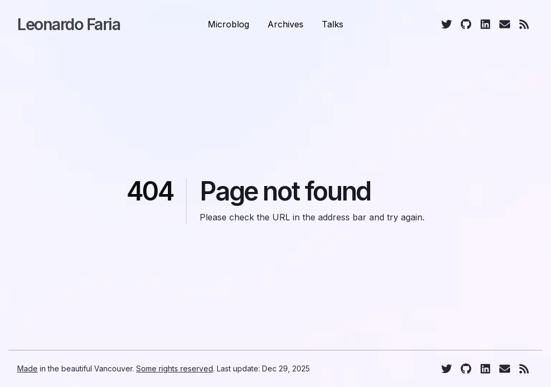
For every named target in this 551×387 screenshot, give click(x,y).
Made (27, 368)
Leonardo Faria (68, 24)
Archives (285, 24)
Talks (332, 24)
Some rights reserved (174, 368)
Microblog (228, 24)
